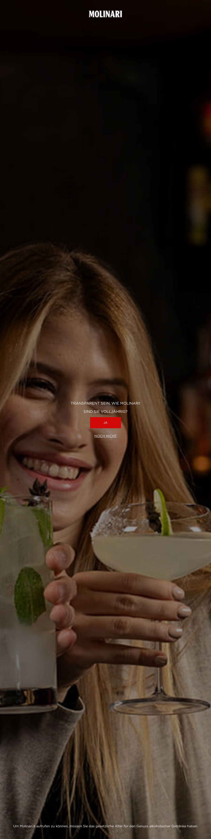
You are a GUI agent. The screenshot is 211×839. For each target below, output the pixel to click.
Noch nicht (105, 436)
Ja (105, 423)
